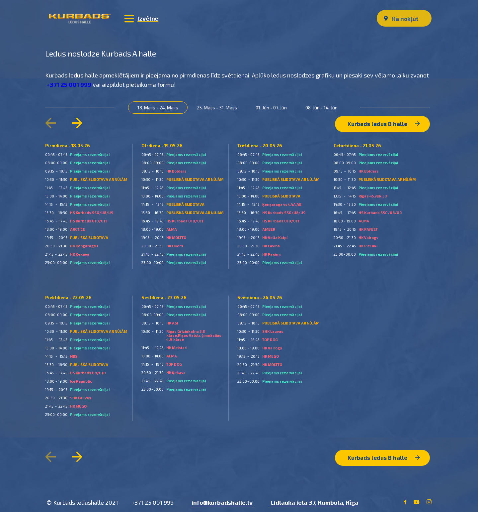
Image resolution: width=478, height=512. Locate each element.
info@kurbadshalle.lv (222, 498)
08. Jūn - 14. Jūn (323, 107)
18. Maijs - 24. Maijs (159, 107)
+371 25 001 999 (70, 84)
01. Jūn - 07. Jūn (272, 107)
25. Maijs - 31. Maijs (219, 107)
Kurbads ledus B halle (383, 121)
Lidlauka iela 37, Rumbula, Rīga (314, 498)
